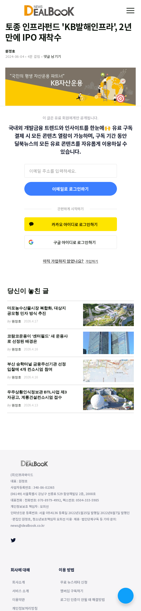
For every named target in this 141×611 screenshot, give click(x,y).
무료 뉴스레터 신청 (73, 582)
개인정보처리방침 (25, 609)
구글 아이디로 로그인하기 (74, 242)
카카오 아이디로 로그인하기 (75, 224)
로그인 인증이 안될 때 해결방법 (82, 600)
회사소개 (18, 582)
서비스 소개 (20, 591)
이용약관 (18, 600)
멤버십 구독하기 (71, 591)
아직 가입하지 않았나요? (70, 261)
